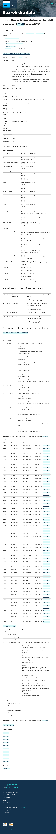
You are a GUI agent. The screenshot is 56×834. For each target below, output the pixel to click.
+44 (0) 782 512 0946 (11, 785)
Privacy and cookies (25, 810)
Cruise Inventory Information (11, 38)
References (7, 48)
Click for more (46, 445)
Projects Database (10, 46)
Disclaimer (23, 809)
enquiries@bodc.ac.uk (13, 787)
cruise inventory (29, 33)
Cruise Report (6, 768)
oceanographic (40, 33)
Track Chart (5, 733)
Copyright (23, 807)
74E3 (20, 24)
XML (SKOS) (45, 436)
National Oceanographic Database (14, 43)
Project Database (9, 626)
